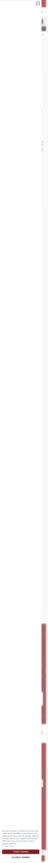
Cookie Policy (8, 846)
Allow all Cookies (21, 857)
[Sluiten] (37, 3)
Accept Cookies (20, 852)
